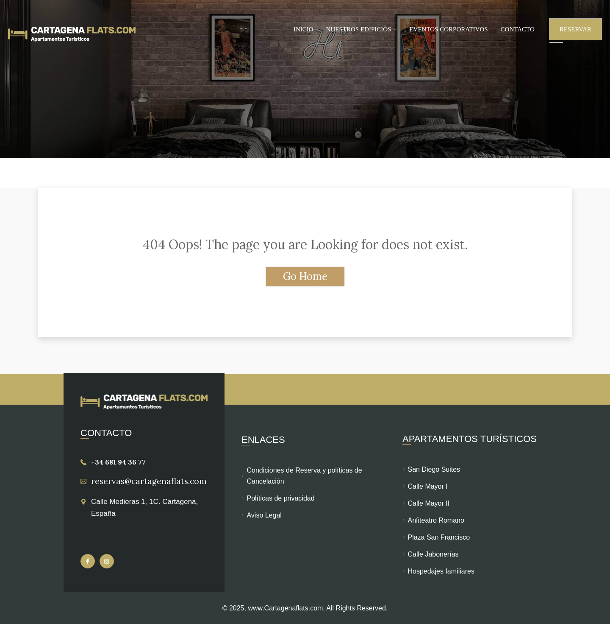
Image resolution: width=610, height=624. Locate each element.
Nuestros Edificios (358, 29)
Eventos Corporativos (448, 29)
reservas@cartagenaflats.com (149, 481)
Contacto (518, 29)
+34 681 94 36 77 (118, 462)
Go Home (305, 276)
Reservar (575, 29)
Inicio (303, 29)
